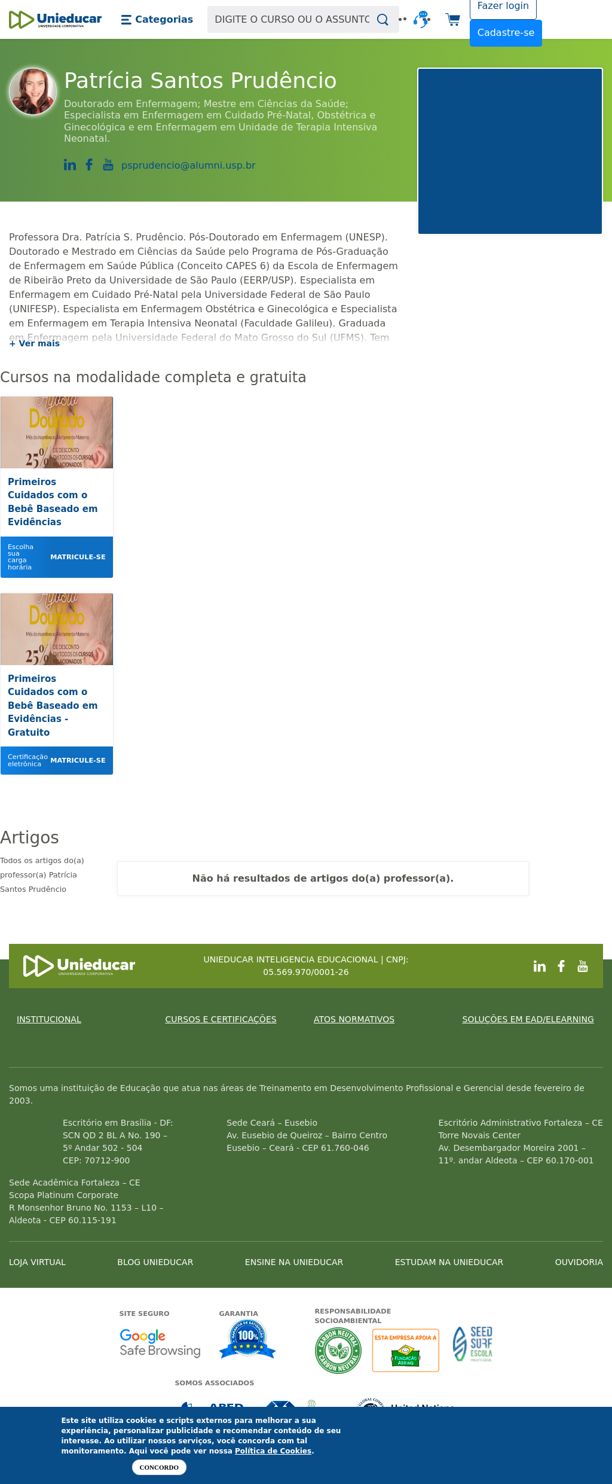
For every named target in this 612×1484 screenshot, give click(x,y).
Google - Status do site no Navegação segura (160, 1343)
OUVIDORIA (579, 1262)
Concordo (159, 1467)
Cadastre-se (506, 32)
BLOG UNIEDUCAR (155, 1262)
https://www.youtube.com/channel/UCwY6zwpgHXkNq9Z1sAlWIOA (108, 164)
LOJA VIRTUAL (37, 1262)
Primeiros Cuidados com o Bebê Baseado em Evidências (53, 502)
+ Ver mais (34, 343)
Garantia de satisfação (248, 1340)
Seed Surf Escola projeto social (472, 1350)
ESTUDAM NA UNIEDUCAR (449, 1262)
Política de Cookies (273, 1451)
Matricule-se (77, 557)
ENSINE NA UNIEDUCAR (294, 1262)
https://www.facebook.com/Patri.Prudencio (89, 164)
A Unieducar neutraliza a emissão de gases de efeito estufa (338, 1350)
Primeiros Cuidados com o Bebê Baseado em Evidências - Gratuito (53, 706)
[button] (157, 20)
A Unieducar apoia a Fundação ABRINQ (407, 1350)
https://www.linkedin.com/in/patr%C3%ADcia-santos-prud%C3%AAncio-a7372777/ (70, 165)
